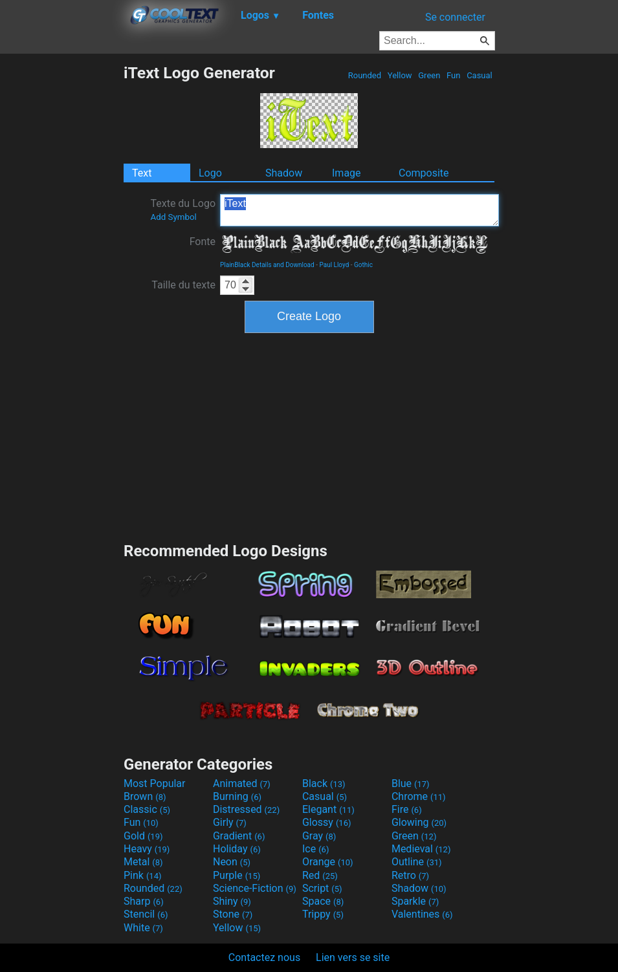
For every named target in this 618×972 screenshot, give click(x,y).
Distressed (246, 809)
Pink (143, 875)
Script (322, 888)
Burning (237, 796)
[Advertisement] (61, 257)
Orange (327, 862)
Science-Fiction (254, 888)
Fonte (202, 241)
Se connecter (455, 17)
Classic (147, 809)
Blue (411, 783)
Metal (143, 862)
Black (324, 783)
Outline (417, 862)
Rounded (365, 75)
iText (359, 210)
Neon (231, 862)
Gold (143, 836)
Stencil (146, 914)
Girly (230, 822)
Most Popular (155, 783)
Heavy (147, 849)
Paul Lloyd (334, 264)
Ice (315, 849)
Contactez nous (264, 957)
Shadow (283, 173)
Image (346, 173)
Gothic (363, 264)
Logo (210, 173)
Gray (319, 836)
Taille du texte (183, 285)
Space (323, 901)
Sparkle (415, 901)
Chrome (419, 796)
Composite (424, 173)
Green (429, 75)
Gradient (239, 836)
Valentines (422, 914)
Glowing (419, 822)
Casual (479, 75)
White (143, 928)
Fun (454, 75)
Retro (410, 875)
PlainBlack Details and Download (267, 264)
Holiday (237, 849)
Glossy (326, 822)
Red (320, 875)
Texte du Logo (182, 209)
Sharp (144, 901)
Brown (145, 796)
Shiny (232, 901)
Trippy (323, 914)
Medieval (421, 849)
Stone (232, 914)
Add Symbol (173, 217)
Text (141, 173)
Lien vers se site (353, 957)
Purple (236, 875)
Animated (241, 783)
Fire (407, 809)
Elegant (328, 809)
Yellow (400, 75)
